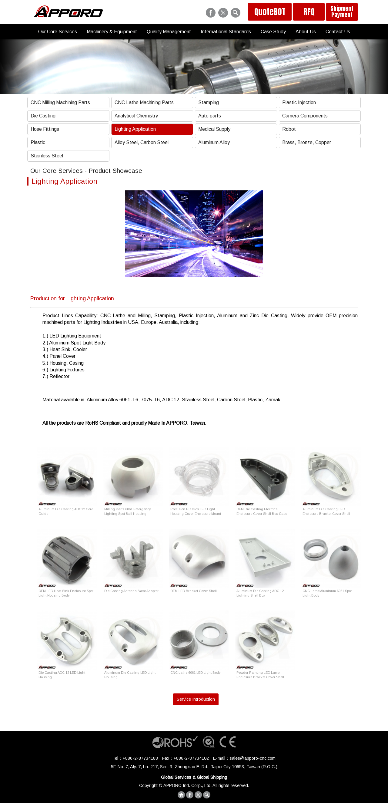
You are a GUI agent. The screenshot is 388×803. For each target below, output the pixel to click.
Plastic (38, 142)
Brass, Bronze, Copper (306, 142)
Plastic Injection (299, 102)
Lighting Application (135, 129)
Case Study (273, 31)
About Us (306, 31)
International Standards (226, 31)
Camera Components (305, 115)
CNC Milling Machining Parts (60, 102)
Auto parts (209, 115)
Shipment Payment (341, 11)
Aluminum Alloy (214, 142)
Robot (289, 129)
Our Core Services (57, 31)
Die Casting (43, 115)
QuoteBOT (270, 12)
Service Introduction (196, 699)
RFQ (309, 12)
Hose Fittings (45, 129)
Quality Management (169, 31)
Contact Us (338, 31)
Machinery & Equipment (112, 31)
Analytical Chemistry (136, 115)
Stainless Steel (47, 155)
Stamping (208, 102)
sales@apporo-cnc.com (252, 758)
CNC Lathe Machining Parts (144, 102)
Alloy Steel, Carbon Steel (142, 142)
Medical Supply (214, 129)
